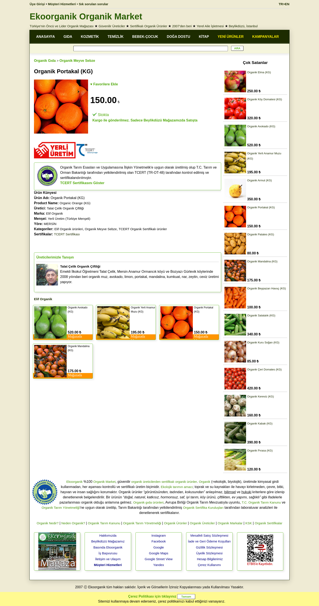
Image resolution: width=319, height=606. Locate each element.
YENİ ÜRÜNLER (231, 36)
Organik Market (104, 481)
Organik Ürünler (175, 523)
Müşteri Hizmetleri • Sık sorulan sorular (78, 4)
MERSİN (50, 224)
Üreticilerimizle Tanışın (55, 257)
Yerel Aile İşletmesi (210, 26)
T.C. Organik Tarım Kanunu (261, 502)
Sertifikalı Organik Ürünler (148, 26)
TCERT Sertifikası (67, 234)
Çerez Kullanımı (209, 565)
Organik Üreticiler (202, 523)
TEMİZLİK (116, 36)
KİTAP (204, 36)
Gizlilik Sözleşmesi (209, 547)
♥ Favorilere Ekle (104, 84)
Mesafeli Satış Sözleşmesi (209, 535)
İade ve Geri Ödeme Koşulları (209, 541)
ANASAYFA (45, 36)
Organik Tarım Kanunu (104, 523)
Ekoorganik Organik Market (86, 16)
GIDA (68, 36)
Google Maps (158, 553)
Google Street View (158, 559)
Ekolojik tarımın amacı (177, 487)
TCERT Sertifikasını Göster (82, 183)
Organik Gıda (45, 60)
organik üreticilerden (146, 481)
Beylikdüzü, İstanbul (243, 26)
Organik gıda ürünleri (148, 502)
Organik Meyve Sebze (77, 60)
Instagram (158, 535)
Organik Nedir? (48, 523)
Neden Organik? (73, 523)
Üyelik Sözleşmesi (209, 553)
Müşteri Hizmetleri (108, 565)
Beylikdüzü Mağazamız (107, 541)
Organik (204, 481)
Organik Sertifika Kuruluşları (203, 507)
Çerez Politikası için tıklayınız (152, 596)
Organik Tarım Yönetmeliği (61, 507)
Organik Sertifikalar (268, 523)
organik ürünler (186, 481)
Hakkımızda (107, 535)
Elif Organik (54, 213)
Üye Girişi (37, 4)
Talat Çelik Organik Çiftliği (65, 208)
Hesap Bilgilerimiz (210, 559)
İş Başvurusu (107, 553)
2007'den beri (182, 26)
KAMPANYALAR (265, 36)
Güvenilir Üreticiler (111, 26)
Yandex (158, 565)
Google (158, 547)
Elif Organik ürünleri (68, 229)
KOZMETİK (90, 36)
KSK (248, 523)
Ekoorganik (74, 481)
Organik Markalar (230, 523)
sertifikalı (167, 481)
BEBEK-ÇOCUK (145, 36)
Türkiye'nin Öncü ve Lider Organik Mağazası (62, 26)
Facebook (158, 541)
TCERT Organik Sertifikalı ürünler (143, 229)
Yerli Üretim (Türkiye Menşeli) (69, 218)
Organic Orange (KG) (75, 203)
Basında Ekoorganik (107, 547)
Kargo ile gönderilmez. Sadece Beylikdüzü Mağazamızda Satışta (144, 120)
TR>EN (284, 4)
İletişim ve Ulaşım (108, 559)
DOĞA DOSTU (178, 36)
